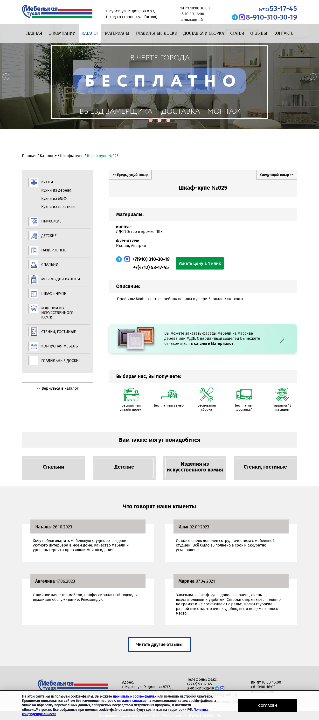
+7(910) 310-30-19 (151, 259)
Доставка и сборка (203, 33)
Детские (49, 235)
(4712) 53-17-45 (199, 684)
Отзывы (258, 33)
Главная (33, 33)
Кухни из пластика (58, 206)
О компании (62, 33)
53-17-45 (278, 8)
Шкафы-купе (71, 155)
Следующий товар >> (276, 175)
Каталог (90, 33)
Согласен (267, 705)
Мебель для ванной (60, 279)
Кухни (47, 182)
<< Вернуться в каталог (57, 388)
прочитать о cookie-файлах (134, 696)
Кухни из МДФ (54, 198)
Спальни (49, 264)
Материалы (117, 33)
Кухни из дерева (56, 190)
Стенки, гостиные (58, 331)
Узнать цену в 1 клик (200, 263)
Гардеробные (53, 250)
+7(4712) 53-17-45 (151, 267)
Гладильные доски (156, 33)
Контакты (284, 33)
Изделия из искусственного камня (57, 312)
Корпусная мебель (59, 346)
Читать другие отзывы (159, 644)
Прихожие (51, 221)
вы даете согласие (131, 701)
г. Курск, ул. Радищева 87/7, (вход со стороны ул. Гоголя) (147, 689)
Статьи (237, 33)
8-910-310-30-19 (271, 17)
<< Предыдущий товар (130, 175)
